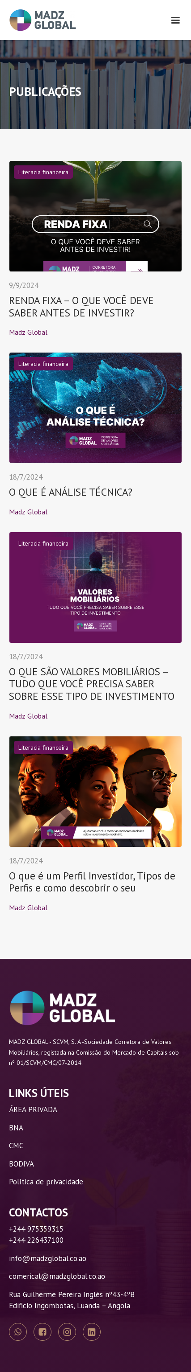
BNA (16, 1128)
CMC (16, 1145)
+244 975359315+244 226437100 (36, 1234)
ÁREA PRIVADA (33, 1109)
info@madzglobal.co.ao (47, 1258)
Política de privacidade (46, 1182)
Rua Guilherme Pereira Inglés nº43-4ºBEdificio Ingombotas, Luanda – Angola (72, 1300)
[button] (175, 20)
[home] (42, 20)
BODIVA (21, 1164)
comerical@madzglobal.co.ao (57, 1276)
